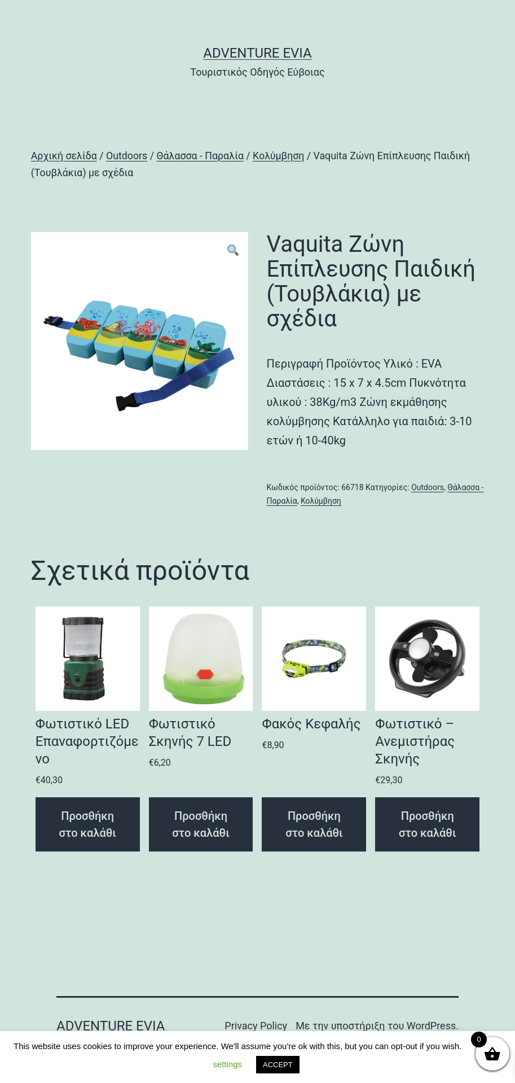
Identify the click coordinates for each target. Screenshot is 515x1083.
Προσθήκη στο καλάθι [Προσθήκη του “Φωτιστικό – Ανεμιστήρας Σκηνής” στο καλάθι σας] (427, 824)
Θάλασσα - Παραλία (200, 155)
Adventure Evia (257, 53)
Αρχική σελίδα (64, 155)
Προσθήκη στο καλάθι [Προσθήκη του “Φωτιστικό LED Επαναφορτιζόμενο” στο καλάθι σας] (87, 824)
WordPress (431, 1026)
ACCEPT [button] (278, 1064)
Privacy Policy (256, 1026)
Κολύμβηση (278, 155)
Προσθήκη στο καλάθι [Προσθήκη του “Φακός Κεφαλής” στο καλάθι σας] (314, 824)
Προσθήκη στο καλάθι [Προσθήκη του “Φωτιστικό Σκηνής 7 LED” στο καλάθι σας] (201, 824)
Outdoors (126, 155)
